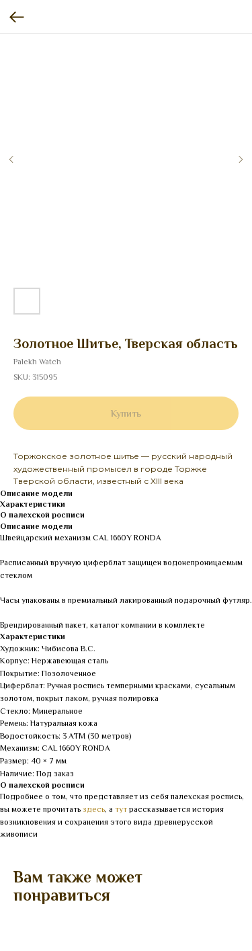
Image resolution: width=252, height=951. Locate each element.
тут (121, 809)
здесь (94, 809)
